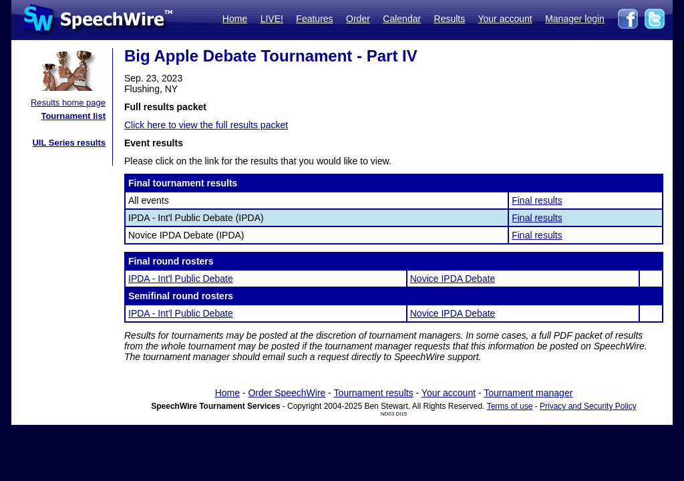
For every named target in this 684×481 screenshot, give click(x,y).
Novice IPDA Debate (453, 278)
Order (358, 18)
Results (450, 18)
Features (314, 18)
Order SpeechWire (286, 392)
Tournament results (373, 392)
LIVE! (272, 18)
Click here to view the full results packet (206, 125)
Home (234, 18)
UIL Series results (69, 143)
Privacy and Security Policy (588, 406)
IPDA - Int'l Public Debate (180, 278)
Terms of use (510, 406)
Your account (505, 18)
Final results (537, 200)
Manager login (575, 18)
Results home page (68, 103)
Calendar (402, 18)
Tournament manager (528, 392)
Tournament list (73, 116)
